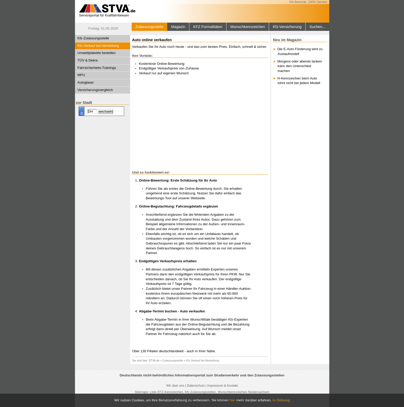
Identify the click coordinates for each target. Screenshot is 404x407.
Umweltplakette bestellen (97, 53)
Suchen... (317, 27)
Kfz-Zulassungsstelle (93, 38)
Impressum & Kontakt (222, 385)
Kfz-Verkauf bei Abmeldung (98, 46)
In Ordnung (281, 400)
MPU (81, 75)
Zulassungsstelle (149, 27)
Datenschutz (196, 385)
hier (232, 400)
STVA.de (154, 360)
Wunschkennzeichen (247, 27)
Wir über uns (175, 385)
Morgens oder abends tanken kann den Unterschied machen (299, 66)
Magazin (178, 27)
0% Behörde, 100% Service (308, 2)
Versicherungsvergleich (95, 90)
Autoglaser (86, 82)
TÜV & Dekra (88, 60)
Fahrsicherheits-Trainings (97, 68)
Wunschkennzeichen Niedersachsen (243, 392)
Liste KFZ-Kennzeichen (166, 392)
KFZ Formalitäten (207, 27)
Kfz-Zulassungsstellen (200, 392)
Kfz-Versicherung (287, 27)
